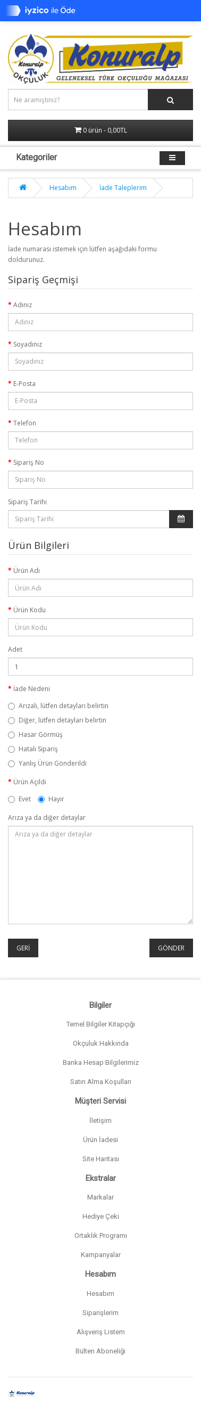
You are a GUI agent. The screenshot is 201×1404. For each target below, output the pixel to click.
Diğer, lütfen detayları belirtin (57, 720)
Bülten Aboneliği (100, 1351)
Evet (19, 798)
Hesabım (63, 187)
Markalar (100, 1197)
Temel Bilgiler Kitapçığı (100, 1024)
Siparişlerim (100, 1313)
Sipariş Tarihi (27, 501)
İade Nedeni (31, 688)
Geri (23, 948)
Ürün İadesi (100, 1140)
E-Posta (24, 383)
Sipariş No (28, 462)
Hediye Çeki (100, 1216)
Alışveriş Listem (101, 1332)
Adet (15, 649)
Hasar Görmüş (35, 734)
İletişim (100, 1120)
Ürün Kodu (29, 609)
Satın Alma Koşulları (100, 1082)
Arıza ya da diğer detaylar (47, 817)
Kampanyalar (101, 1255)
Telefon (24, 423)
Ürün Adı (26, 570)
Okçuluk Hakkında (101, 1043)
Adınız (22, 304)
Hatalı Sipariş (33, 748)
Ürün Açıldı (29, 781)
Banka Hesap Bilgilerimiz (101, 1062)
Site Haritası (100, 1159)
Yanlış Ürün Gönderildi (47, 763)
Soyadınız (27, 344)
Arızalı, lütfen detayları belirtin (58, 705)
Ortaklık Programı (100, 1235)
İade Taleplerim (123, 187)
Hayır (51, 798)
